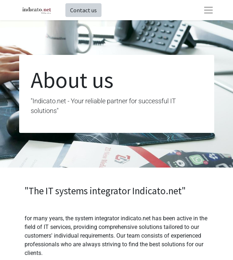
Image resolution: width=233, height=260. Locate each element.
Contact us (83, 10)
